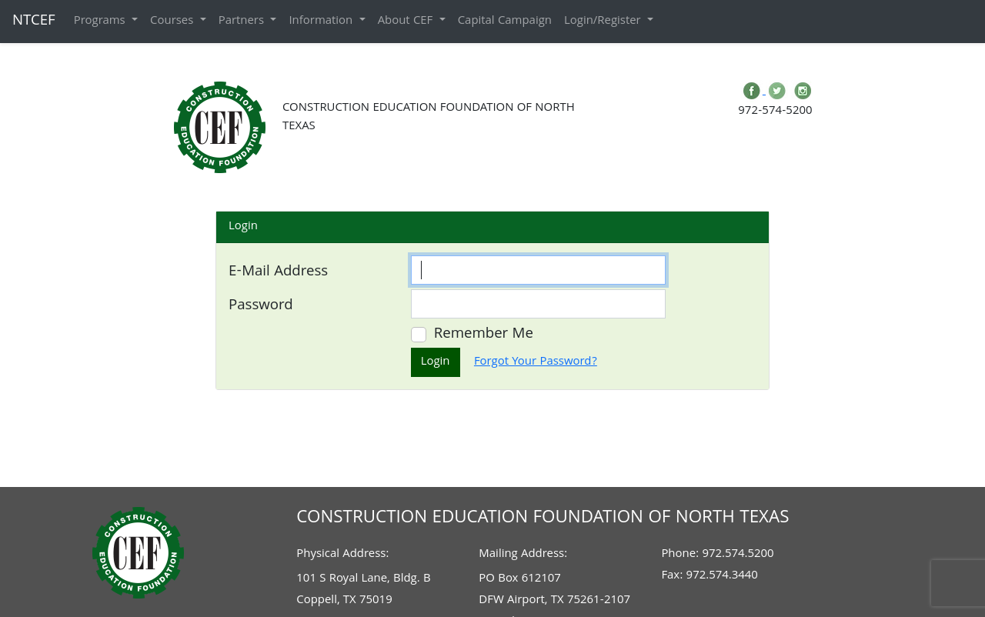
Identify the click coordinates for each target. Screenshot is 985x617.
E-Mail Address (278, 272)
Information (322, 22)
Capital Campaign (505, 22)
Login (435, 362)
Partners (243, 22)
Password (261, 306)
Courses (173, 22)
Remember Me (483, 334)
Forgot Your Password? (535, 362)
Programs (101, 22)
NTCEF (33, 21)
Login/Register (604, 22)
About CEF (407, 22)
